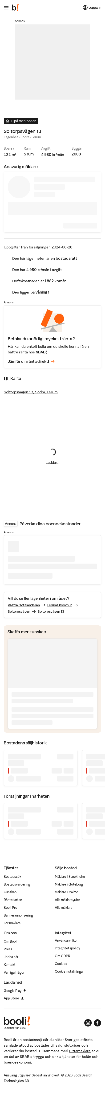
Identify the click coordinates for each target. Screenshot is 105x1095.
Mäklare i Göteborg (69, 884)
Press (8, 949)
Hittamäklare (80, 1051)
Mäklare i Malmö (66, 892)
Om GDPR (62, 956)
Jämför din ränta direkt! (31, 361)
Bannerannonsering (18, 915)
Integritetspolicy (67, 948)
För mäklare (12, 923)
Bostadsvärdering (17, 884)
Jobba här (11, 957)
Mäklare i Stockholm (70, 876)
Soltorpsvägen (19, 611)
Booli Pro (10, 907)
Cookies (61, 964)
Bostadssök (12, 876)
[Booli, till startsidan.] (15, 7)
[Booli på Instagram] (88, 1023)
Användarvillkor (66, 940)
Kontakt (10, 965)
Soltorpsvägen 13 (51, 611)
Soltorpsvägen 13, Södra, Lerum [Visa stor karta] (31, 392)
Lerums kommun (59, 605)
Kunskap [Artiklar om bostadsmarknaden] (10, 892)
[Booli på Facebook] (97, 1023)
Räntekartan (13, 900)
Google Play (15, 991)
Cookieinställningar (69, 971)
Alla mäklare (64, 907)
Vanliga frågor (14, 972)
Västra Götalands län (24, 605)
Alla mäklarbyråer (67, 900)
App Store (14, 998)
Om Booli (10, 941)
